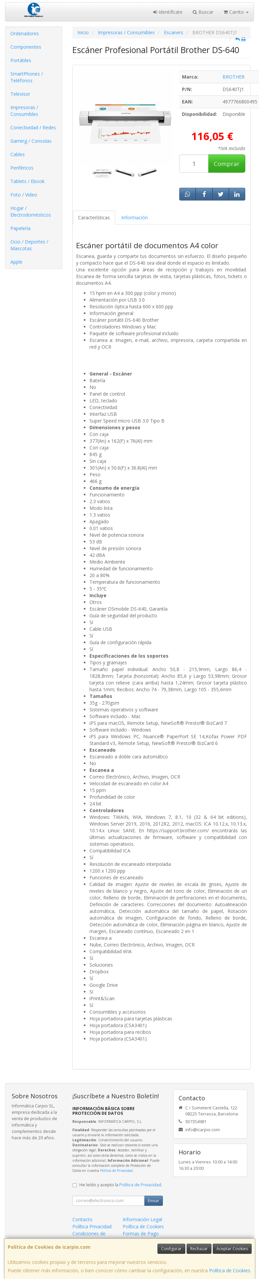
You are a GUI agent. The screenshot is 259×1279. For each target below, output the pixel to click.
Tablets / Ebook (27, 181)
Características (94, 217)
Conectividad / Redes (33, 127)
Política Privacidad (92, 1226)
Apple (16, 262)
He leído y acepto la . (120, 1185)
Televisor (20, 94)
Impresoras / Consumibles (24, 110)
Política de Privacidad (116, 1170)
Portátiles (20, 60)
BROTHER (233, 77)
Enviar (153, 1200)
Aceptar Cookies (232, 1248)
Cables (17, 154)
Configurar (171, 1248)
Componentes (25, 47)
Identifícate (168, 12)
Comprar (227, 164)
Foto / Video (23, 194)
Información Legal (142, 1219)
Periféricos (22, 168)
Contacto (82, 1219)
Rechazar (199, 1248)
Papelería (20, 228)
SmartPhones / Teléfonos (26, 77)
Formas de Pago (141, 1233)
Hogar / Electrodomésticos (30, 211)
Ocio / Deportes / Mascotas (29, 245)
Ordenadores (24, 33)
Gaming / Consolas (31, 141)
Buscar (203, 12)
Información (134, 217)
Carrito (236, 12)
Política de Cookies (229, 1270)
